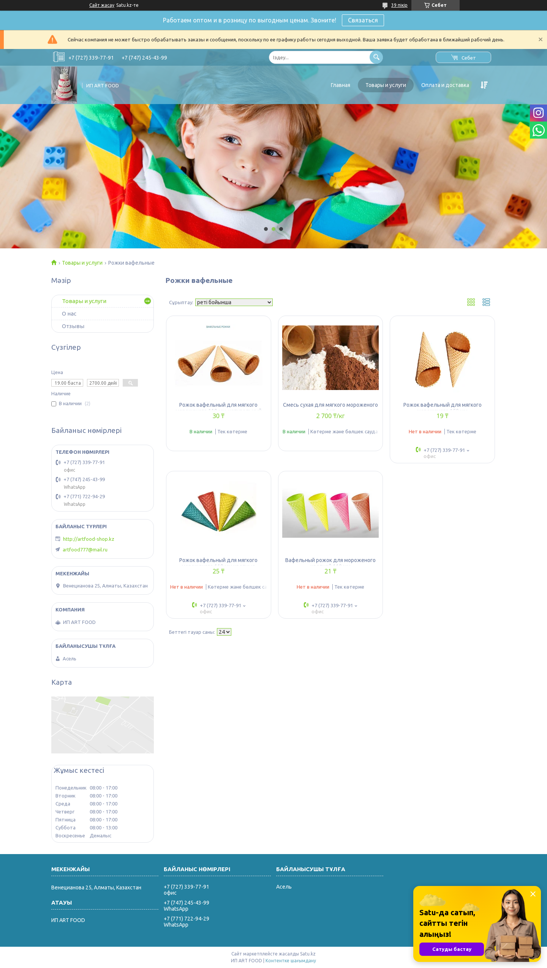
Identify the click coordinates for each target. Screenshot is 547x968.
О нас (69, 313)
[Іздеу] (376, 57)
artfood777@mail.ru (85, 549)
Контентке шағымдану (291, 960)
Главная (340, 85)
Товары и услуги (385, 85)
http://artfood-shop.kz (88, 539)
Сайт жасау (101, 5)
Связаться (363, 20)
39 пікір (399, 5)
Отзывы (73, 326)
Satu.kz (308, 953)
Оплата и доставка (445, 85)
